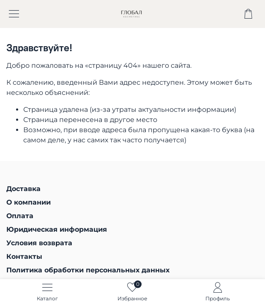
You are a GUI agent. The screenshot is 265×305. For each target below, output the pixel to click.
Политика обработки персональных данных (87, 270)
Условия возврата (39, 243)
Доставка (23, 189)
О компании (28, 202)
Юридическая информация (56, 229)
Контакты (24, 256)
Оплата (19, 216)
